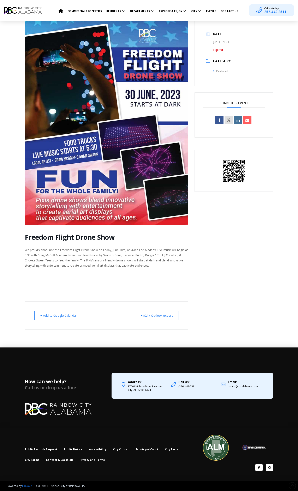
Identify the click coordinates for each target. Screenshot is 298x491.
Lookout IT (29, 486)
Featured (220, 71)
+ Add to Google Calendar (58, 315)
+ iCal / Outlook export (157, 315)
